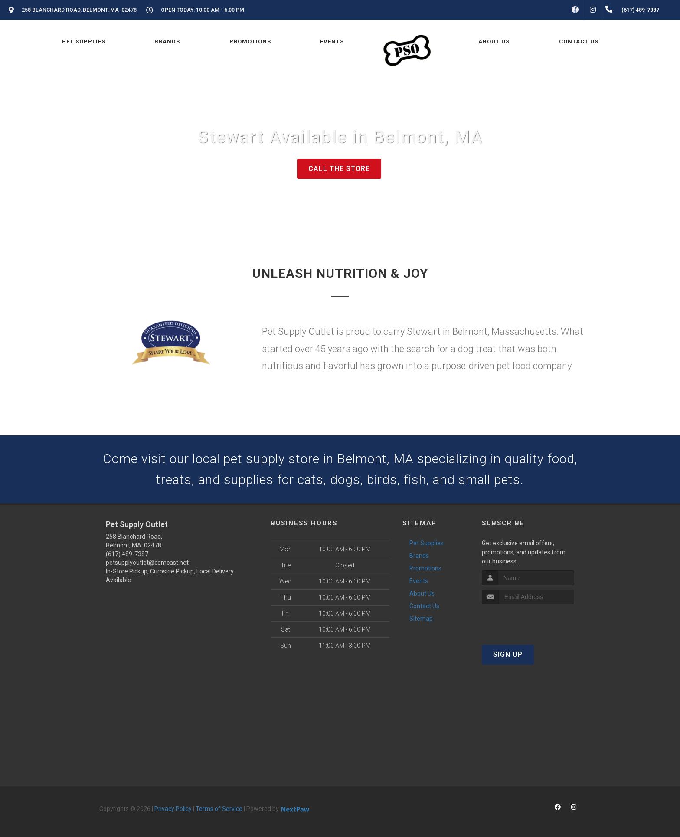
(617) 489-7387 (127, 553)
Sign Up (508, 654)
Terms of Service (219, 808)
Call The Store (339, 169)
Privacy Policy (173, 808)
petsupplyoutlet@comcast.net (147, 562)
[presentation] (528, 621)
